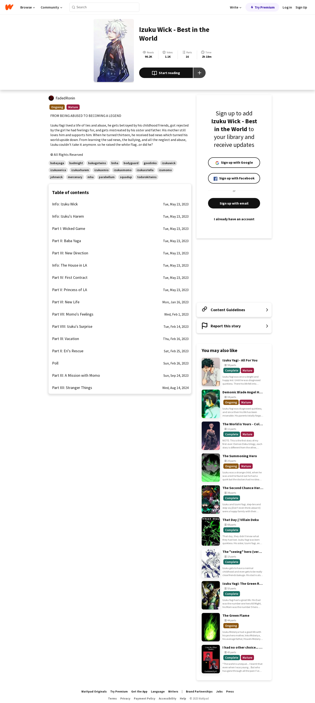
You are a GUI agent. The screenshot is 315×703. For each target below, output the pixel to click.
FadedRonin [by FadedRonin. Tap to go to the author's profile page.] (65, 98)
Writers (173, 691)
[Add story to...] (199, 73)
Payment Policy (144, 698)
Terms (112, 698)
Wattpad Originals (94, 691)
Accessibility (167, 698)
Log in (287, 7)
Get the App (139, 691)
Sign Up (301, 7)
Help (183, 698)
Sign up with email (234, 203)
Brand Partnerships (199, 691)
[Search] (73, 7)
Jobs (219, 691)
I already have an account (234, 219)
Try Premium (262, 7)
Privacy (125, 698)
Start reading (166, 73)
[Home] (9, 7)
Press (230, 691)
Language (158, 691)
